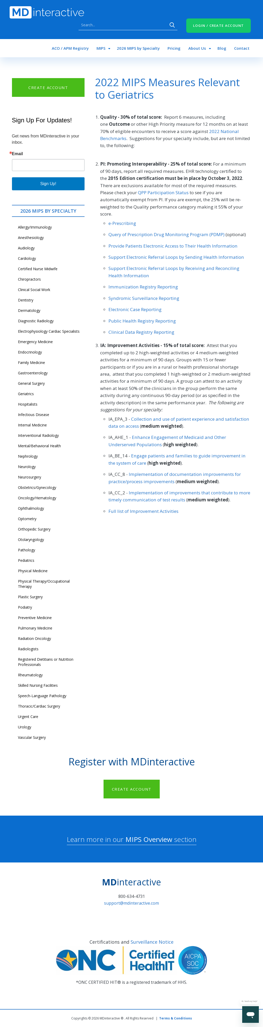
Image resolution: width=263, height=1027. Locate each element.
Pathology (26, 549)
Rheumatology (30, 674)
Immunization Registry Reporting (143, 287)
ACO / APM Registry (70, 48)
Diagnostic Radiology (36, 320)
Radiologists (28, 648)
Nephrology (28, 456)
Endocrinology (30, 352)
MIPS (101, 48)
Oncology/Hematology (37, 497)
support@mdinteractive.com (131, 903)
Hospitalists (27, 404)
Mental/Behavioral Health (39, 445)
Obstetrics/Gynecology (37, 487)
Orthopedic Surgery (34, 529)
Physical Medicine (33, 570)
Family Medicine (31, 362)
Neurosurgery (29, 477)
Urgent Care (28, 716)
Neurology (27, 466)
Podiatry (25, 607)
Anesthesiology (31, 237)
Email (17, 154)
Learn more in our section (131, 839)
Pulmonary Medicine (35, 628)
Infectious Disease (33, 414)
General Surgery (31, 383)
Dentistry (25, 300)
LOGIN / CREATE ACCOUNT (218, 25)
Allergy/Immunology (35, 227)
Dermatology (29, 310)
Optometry (27, 518)
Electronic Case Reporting (135, 309)
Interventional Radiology (38, 435)
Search (172, 25)
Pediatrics (26, 560)
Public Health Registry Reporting (142, 321)
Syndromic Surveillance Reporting (143, 298)
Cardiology (27, 258)
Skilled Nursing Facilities (38, 685)
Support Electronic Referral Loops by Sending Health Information (176, 257)
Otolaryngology (31, 539)
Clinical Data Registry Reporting (141, 332)
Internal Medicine (32, 425)
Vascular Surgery (32, 737)
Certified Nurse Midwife (37, 268)
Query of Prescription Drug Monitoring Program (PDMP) (166, 234)
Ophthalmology (31, 508)
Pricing (174, 48)
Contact (241, 48)
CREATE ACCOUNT (48, 87)
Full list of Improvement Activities (143, 511)
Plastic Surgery (30, 596)
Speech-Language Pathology (42, 695)
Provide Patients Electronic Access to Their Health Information (173, 246)
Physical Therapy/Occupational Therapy (44, 584)
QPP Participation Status (163, 193)
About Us (197, 48)
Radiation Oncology (34, 638)
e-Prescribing (122, 223)
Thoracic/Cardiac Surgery (39, 706)
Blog (221, 48)
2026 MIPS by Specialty (138, 48)
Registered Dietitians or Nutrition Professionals (45, 662)
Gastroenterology (33, 372)
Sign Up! (48, 183)
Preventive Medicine (35, 617)
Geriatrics (26, 393)
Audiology (26, 247)
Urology (24, 726)
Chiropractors (29, 279)
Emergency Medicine (35, 341)
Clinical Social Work (34, 289)
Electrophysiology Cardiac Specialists (49, 331)
